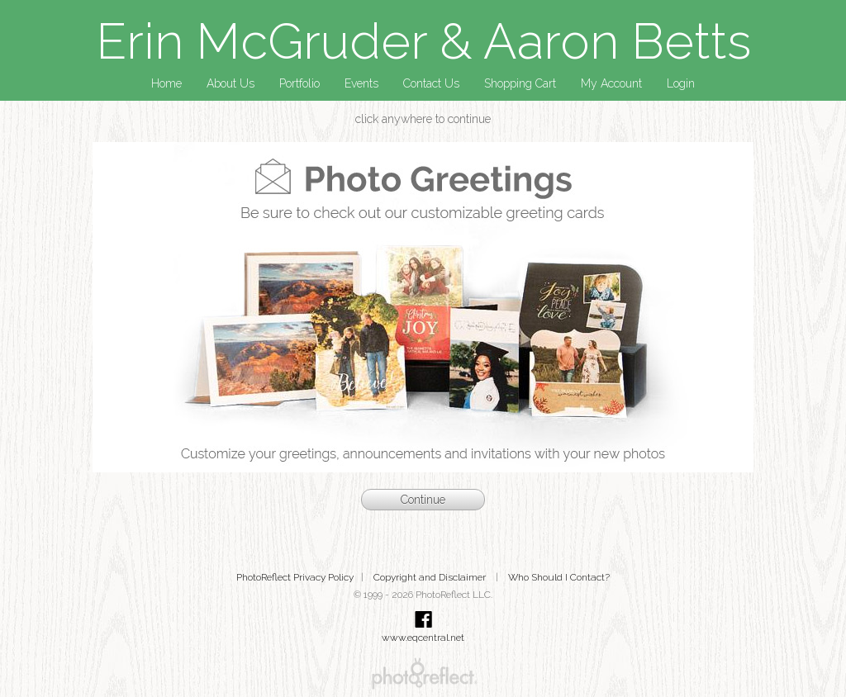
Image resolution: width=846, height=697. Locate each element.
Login (681, 83)
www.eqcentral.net (423, 637)
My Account (611, 83)
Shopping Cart (520, 83)
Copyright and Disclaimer (430, 577)
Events (361, 83)
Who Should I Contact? (559, 577)
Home (166, 83)
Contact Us (431, 83)
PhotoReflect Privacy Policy (295, 577)
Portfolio (299, 83)
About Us (230, 83)
